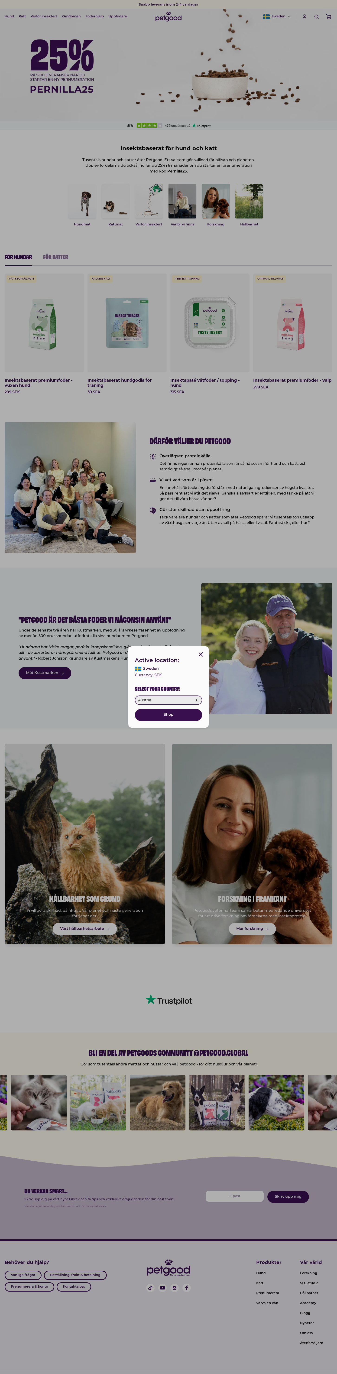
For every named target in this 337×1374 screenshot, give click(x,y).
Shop (168, 715)
